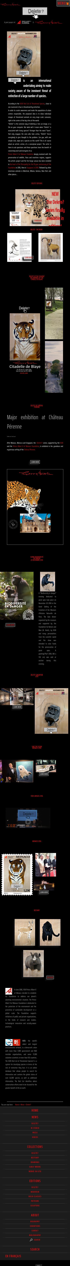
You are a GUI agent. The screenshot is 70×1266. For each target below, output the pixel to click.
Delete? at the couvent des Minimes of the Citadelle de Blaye (36, 278)
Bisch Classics (35, 1196)
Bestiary (37, 910)
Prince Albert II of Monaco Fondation (20, 154)
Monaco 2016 (36, 841)
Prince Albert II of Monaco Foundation (26, 446)
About (35, 1215)
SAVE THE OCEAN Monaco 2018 (37, 747)
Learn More (38, 220)
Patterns (35, 1201)
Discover (50, 977)
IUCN (61, 443)
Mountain (35, 1192)
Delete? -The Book (36, 229)
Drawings (35, 1162)
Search (35, 1239)
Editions (35, 1181)
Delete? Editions (36, 183)
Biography (35, 1221)
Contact (35, 1230)
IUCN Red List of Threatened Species (32, 103)
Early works (35, 1167)
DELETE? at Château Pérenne (37, 406)
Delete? (35, 1187)
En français (13, 1256)
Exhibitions (35, 1226)
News (35, 1117)
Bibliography (35, 1235)
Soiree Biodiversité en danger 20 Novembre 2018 (36, 558)
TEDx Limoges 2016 (37, 796)
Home (35, 1110)
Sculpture (35, 1205)
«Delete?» (39, 443)
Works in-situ (35, 1171)
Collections (35, 1146)
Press (35, 1132)
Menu (63, 3)
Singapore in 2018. (33, 167)
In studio (35, 1128)
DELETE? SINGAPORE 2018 (37, 675)
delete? (35, 1123)
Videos (35, 1137)
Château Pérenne (29, 449)
